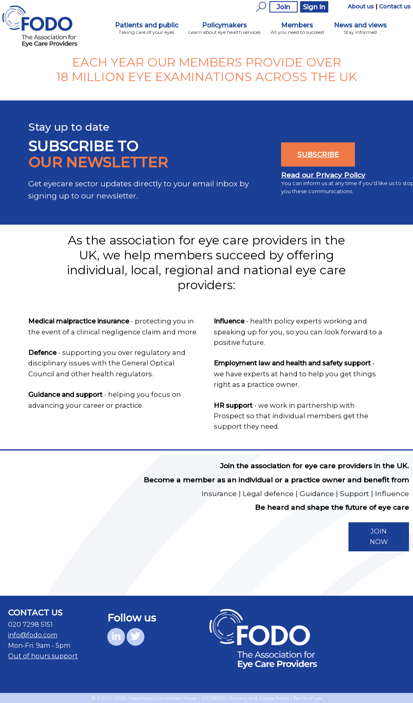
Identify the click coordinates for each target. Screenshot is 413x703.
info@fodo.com (32, 635)
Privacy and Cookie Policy (259, 698)
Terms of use (307, 698)
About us (361, 6)
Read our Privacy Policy (323, 175)
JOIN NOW (379, 537)
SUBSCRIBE (318, 154)
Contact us (395, 6)
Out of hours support (43, 656)
